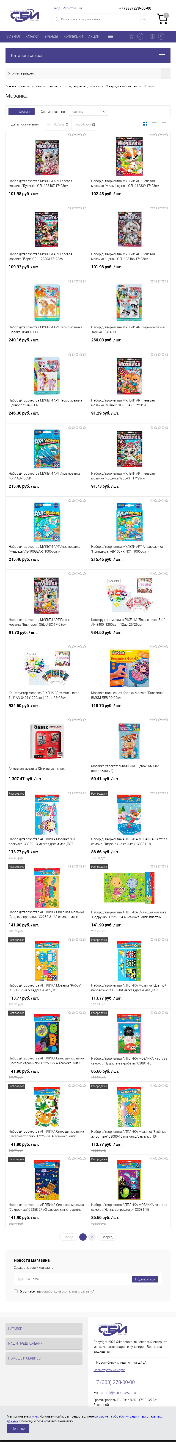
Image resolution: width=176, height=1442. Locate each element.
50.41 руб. (129, 781)
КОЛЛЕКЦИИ (73, 36)
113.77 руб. (47, 854)
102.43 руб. (129, 196)
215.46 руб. (47, 489)
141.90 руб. (47, 928)
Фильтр (21, 112)
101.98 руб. (47, 196)
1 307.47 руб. (47, 781)
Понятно (18, 1428)
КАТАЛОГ (32, 36)
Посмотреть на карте (109, 1370)
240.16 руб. (47, 343)
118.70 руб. (129, 708)
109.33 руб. (47, 269)
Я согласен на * (57, 1291)
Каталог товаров (88, 55)
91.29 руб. (129, 416)
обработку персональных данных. (67, 1291)
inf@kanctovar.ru (120, 1392)
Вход (56, 8)
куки (34, 1416)
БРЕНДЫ (51, 36)
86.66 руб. (129, 854)
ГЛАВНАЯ (13, 36)
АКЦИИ (93, 36)
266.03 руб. (129, 343)
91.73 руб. (129, 489)
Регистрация (72, 8)
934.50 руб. (129, 635)
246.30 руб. (47, 416)
